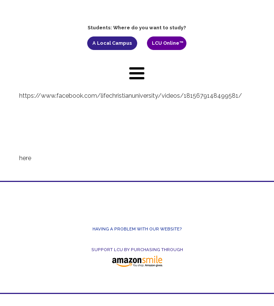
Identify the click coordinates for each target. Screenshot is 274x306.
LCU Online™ (167, 43)
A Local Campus (112, 43)
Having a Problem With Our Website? (137, 229)
